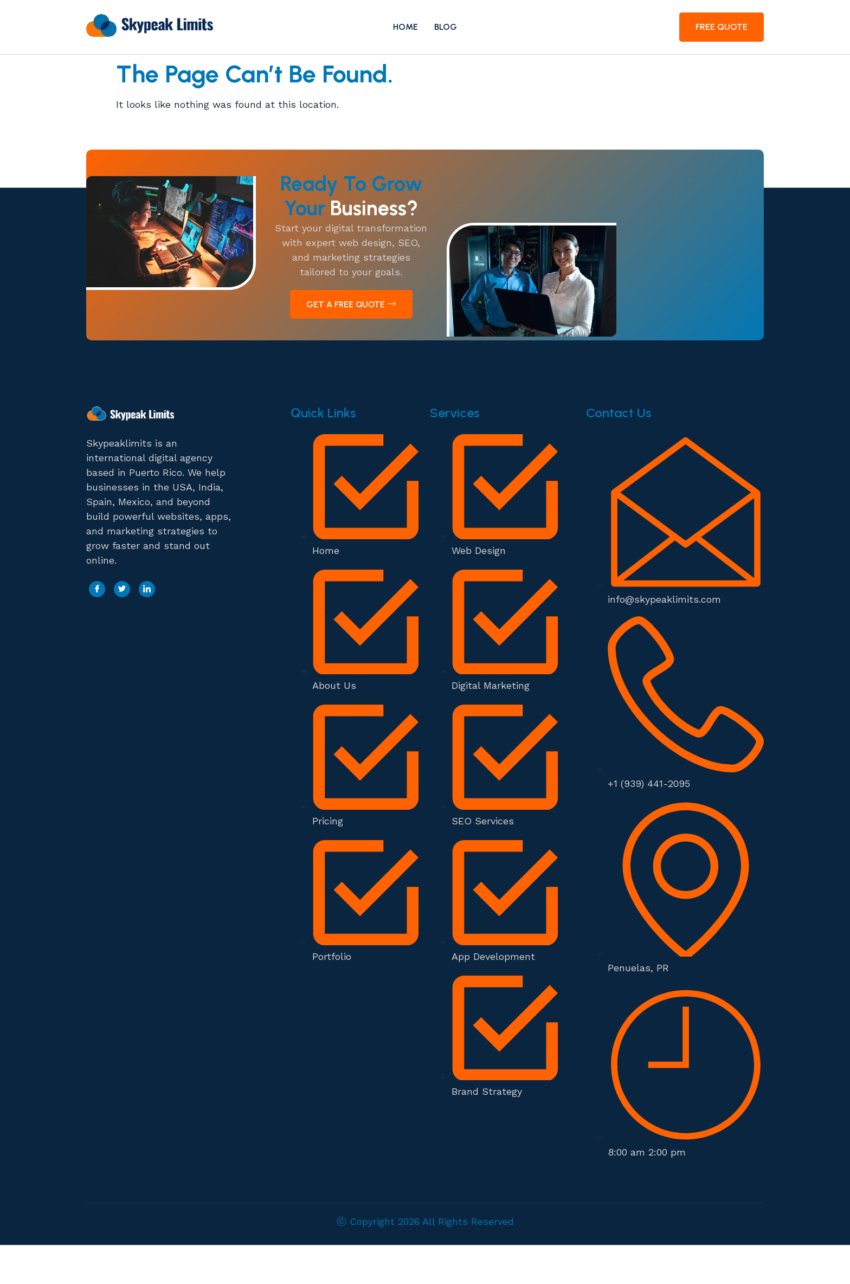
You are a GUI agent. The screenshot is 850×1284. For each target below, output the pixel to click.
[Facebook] (97, 628)
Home (405, 27)
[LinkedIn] (147, 628)
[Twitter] (122, 628)
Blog (446, 27)
